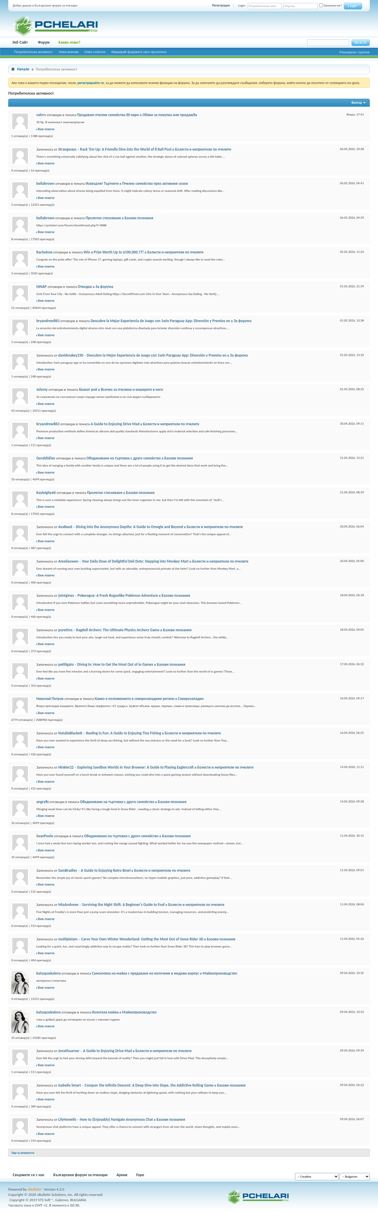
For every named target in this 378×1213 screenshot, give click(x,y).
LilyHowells (67, 1119)
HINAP (41, 286)
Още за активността (23, 1152)
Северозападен (191, 698)
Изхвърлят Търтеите (102, 183)
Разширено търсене (355, 52)
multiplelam (67, 939)
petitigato (66, 664)
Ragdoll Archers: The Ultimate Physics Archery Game (117, 630)
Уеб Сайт (20, 42)
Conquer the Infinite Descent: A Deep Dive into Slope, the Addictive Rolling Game (149, 1085)
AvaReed (65, 527)
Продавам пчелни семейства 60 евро (108, 115)
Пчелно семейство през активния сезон (155, 183)
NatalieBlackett (70, 733)
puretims (65, 630)
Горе (140, 1174)
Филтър (356, 103)
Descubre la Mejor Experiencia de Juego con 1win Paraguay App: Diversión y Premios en (160, 321)
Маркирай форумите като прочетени (138, 52)
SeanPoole (44, 836)
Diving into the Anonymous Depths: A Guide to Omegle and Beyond (129, 527)
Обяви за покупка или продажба (169, 115)
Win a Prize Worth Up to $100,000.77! (114, 252)
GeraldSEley (45, 458)
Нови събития (94, 52)
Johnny (42, 389)
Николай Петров (49, 698)
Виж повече (46, 129)
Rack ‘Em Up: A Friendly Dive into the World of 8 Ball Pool (126, 149)
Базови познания (139, 218)
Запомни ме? (330, 5)
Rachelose (44, 252)
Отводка (85, 286)
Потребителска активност (33, 52)
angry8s (42, 802)
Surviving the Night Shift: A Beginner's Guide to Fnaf (123, 904)
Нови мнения (69, 52)
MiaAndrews (68, 904)
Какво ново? (69, 42)
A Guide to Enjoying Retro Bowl (106, 870)
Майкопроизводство (220, 973)
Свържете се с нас (29, 1174)
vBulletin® (35, 1189)
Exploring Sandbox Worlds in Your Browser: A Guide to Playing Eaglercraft (135, 767)
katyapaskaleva (48, 973)
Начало (23, 69)
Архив (121, 1174)
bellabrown (45, 183)
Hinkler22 (66, 767)
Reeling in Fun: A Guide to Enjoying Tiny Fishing (123, 733)
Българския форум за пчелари (80, 1174)
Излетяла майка (105, 1012)
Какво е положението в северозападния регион (135, 698)
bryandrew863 (47, 321)
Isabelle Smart (69, 1085)
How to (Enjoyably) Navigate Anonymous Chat (116, 1119)
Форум (44, 42)
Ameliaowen (68, 561)
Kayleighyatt (46, 492)
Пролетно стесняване (103, 218)
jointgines (66, 595)
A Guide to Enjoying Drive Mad (115, 424)
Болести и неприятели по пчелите (203, 149)
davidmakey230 (70, 355)
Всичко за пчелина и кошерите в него (132, 389)
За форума (104, 286)
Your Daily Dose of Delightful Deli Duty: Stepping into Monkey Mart (135, 561)
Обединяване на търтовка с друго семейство (124, 458)
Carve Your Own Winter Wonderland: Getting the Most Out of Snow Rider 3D (142, 939)
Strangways (67, 149)
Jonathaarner (68, 1051)
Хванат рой (88, 389)
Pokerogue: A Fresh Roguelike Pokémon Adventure (117, 595)
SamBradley (67, 870)
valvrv (41, 115)
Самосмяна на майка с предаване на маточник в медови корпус (145, 973)
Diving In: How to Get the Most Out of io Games (115, 664)
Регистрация (221, 5)
